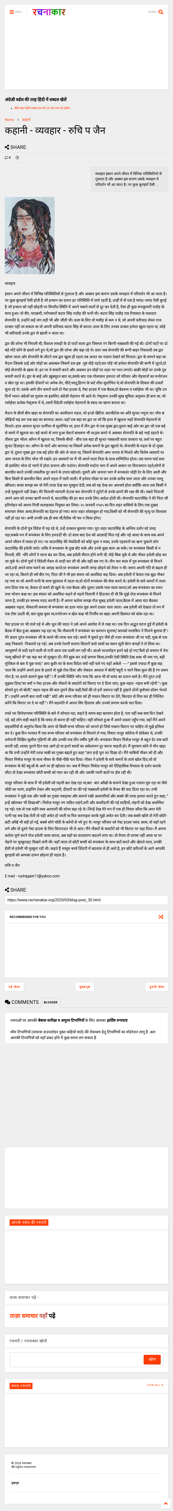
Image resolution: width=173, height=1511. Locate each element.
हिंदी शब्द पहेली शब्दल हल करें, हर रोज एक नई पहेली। (42, 108)
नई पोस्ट (14, 987)
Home (9, 120)
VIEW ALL (155, 1385)
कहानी (26, 120)
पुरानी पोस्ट (157, 987)
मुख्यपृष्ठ (84, 987)
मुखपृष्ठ (15, 1483)
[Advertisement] (86, 55)
